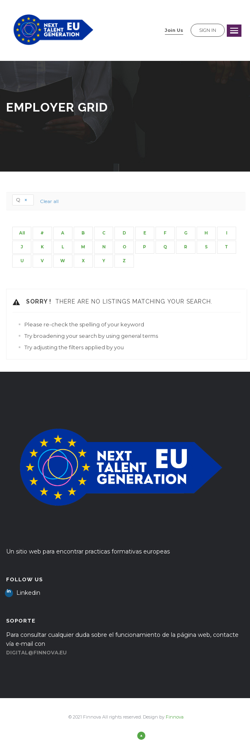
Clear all (49, 201)
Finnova (175, 717)
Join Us (174, 30)
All (22, 233)
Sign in (207, 30)
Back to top (126, 735)
